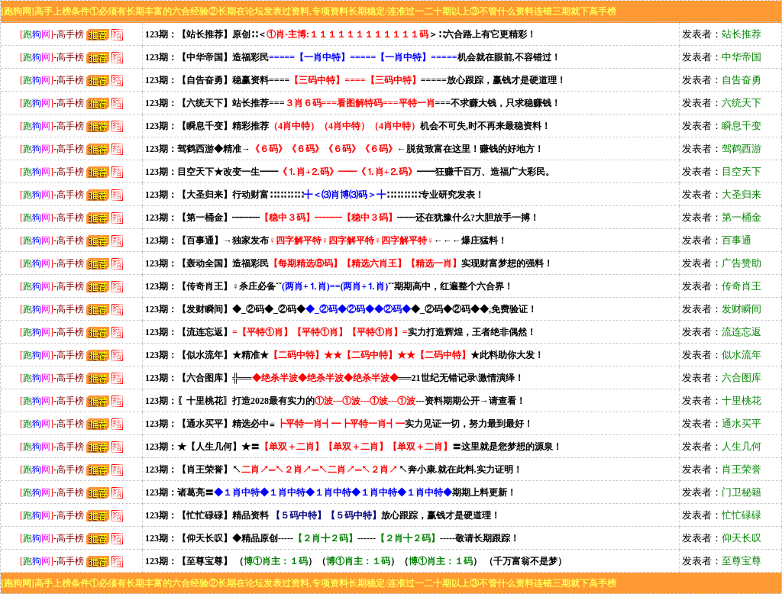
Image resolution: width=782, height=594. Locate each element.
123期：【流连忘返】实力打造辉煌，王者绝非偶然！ (340, 332)
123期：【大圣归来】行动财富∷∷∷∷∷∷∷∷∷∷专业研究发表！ (314, 194)
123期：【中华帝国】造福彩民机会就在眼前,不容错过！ (353, 57)
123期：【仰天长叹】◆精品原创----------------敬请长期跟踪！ (332, 538)
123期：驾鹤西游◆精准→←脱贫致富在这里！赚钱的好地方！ (344, 149)
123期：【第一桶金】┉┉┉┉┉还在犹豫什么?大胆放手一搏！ (342, 217)
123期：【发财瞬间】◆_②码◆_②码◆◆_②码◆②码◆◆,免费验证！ (341, 309)
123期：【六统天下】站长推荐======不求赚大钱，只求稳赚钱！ (353, 103)
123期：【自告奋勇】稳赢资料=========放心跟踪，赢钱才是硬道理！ (355, 80)
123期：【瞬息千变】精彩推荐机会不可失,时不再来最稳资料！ (348, 126)
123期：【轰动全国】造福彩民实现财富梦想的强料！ (349, 263)
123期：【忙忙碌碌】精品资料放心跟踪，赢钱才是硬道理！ (322, 515)
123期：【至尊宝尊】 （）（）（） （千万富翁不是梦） (356, 561)
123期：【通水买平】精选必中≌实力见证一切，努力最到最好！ (339, 423)
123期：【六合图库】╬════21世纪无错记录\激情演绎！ (334, 378)
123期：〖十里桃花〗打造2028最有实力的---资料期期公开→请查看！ (335, 400)
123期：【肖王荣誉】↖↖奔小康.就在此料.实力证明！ (333, 469)
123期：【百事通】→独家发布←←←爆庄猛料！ (326, 240)
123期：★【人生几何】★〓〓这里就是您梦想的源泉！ (353, 446)
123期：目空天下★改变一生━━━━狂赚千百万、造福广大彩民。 (349, 171)
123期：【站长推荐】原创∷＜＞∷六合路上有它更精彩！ (340, 34)
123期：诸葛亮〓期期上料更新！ (330, 492)
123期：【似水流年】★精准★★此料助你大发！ (344, 355)
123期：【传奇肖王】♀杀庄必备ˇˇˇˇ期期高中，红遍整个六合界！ (329, 286)
